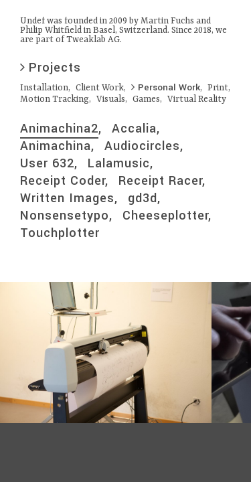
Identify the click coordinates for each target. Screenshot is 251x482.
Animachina (55, 146)
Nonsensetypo (64, 215)
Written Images (67, 198)
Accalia (134, 128)
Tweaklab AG (93, 40)
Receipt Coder (62, 180)
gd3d (142, 198)
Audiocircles (142, 146)
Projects (50, 67)
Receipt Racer (160, 180)
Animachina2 (59, 128)
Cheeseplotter (165, 215)
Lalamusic (119, 163)
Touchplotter (60, 233)
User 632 (47, 163)
